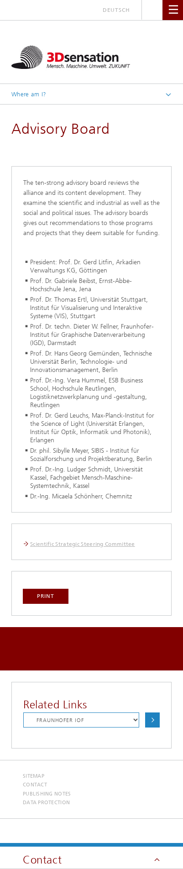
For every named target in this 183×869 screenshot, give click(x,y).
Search (152, 10)
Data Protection (46, 803)
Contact (35, 785)
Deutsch (116, 10)
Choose (152, 720)
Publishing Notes (47, 794)
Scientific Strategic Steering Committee (82, 544)
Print (45, 596)
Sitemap (33, 776)
